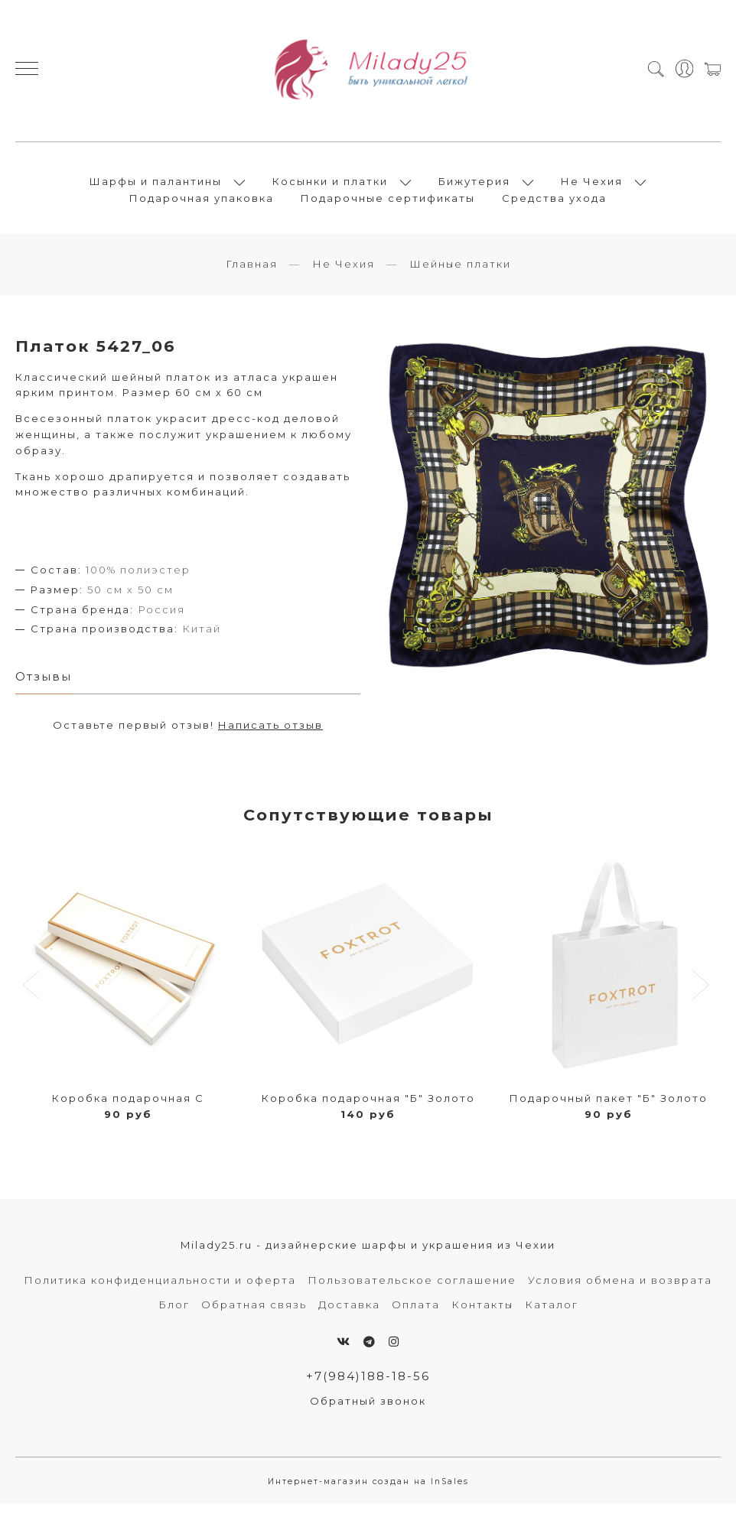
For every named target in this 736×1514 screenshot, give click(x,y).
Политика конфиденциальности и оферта (160, 1289)
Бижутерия (474, 186)
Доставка (349, 1314)
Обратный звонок (368, 1411)
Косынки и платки (330, 186)
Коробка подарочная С (128, 1107)
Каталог (551, 1314)
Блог (174, 1314)
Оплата (416, 1314)
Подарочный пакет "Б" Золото (609, 1107)
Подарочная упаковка (201, 203)
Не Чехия (592, 186)
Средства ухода (554, 203)
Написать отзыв (270, 734)
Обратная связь (254, 1314)
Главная (252, 272)
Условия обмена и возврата (620, 1289)
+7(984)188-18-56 (368, 1385)
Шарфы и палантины (156, 186)
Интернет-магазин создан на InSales (368, 1491)
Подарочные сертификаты (388, 203)
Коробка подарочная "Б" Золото (368, 1107)
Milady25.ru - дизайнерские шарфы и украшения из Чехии (368, 1254)
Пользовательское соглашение (412, 1289)
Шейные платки (460, 272)
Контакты (482, 1314)
